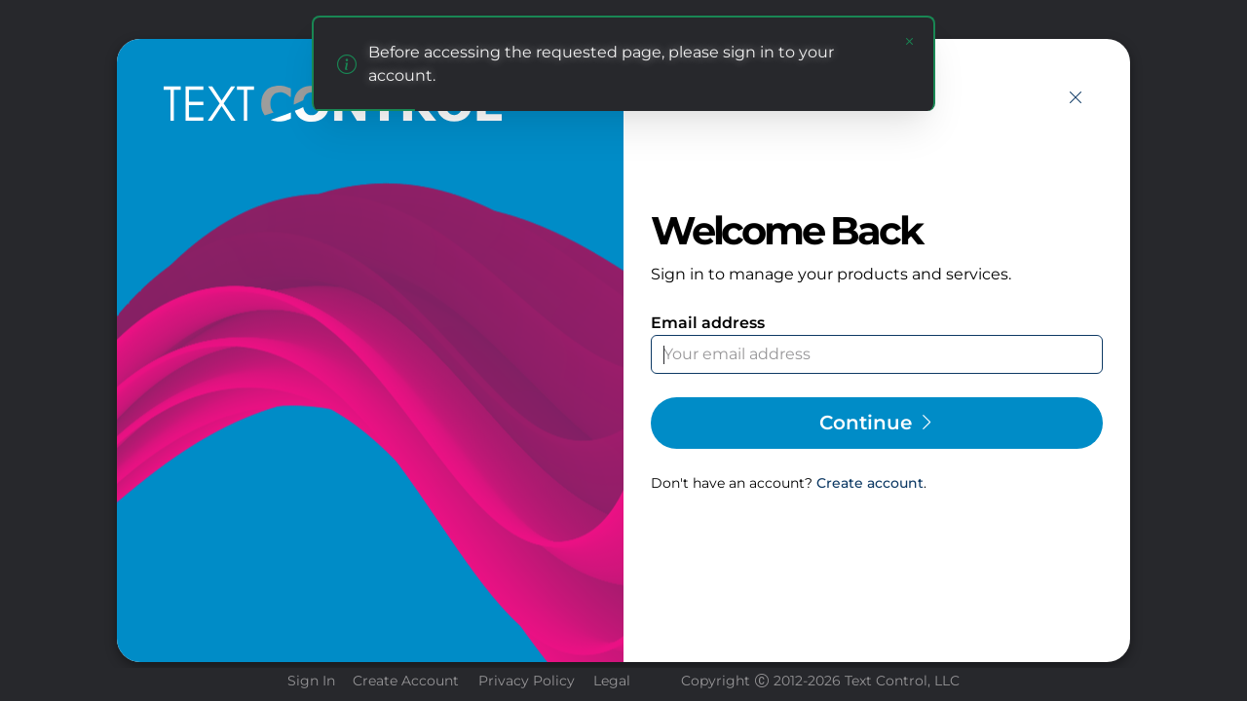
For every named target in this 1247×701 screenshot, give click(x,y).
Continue (877, 422)
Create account (870, 483)
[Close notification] (910, 41)
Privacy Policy (526, 680)
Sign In (311, 680)
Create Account (406, 680)
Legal (611, 680)
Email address (708, 323)
